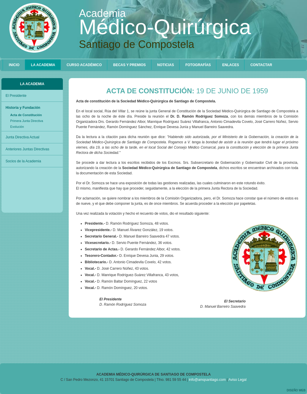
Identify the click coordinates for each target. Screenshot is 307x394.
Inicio (14, 65)
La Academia (43, 65)
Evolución (17, 126)
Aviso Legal (237, 380)
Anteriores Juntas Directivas (27, 149)
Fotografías (198, 65)
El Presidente (16, 96)
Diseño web (296, 390)
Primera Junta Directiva (26, 121)
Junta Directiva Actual (22, 137)
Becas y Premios (129, 65)
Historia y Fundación (23, 108)
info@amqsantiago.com (207, 380)
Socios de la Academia (23, 161)
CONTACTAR (261, 65)
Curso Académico (84, 65)
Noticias (165, 65)
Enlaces (230, 65)
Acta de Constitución (26, 115)
